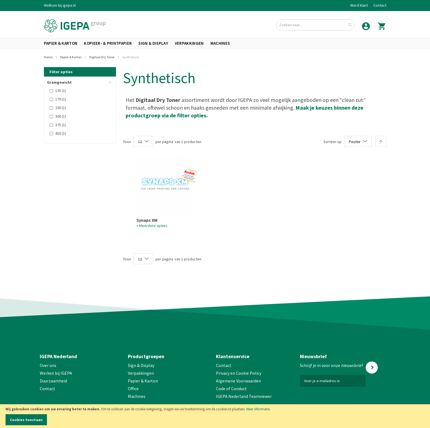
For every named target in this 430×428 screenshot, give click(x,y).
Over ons (48, 365)
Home (48, 57)
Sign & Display (141, 365)
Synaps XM (146, 220)
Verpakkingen (141, 373)
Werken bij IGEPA (56, 373)
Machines (137, 396)
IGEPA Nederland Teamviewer (244, 396)
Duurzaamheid (53, 381)
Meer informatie (258, 409)
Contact (379, 5)
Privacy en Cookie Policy (238, 373)
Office (133, 388)
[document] (215, 416)
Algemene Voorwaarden (238, 381)
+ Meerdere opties (151, 225)
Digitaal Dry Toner (102, 57)
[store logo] (75, 25)
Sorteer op (332, 141)
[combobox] (315, 24)
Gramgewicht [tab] (59, 82)
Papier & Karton (71, 57)
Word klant (359, 5)
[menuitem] (61, 43)
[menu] (215, 43)
